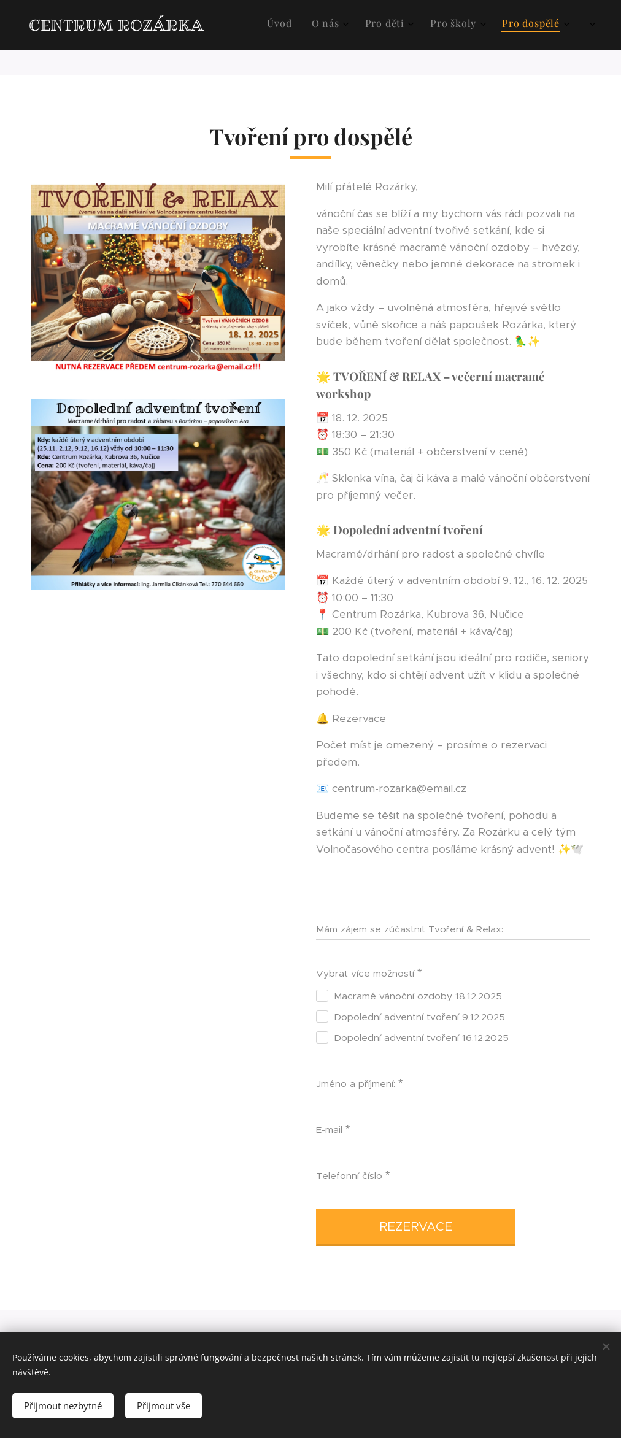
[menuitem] (460, 25)
